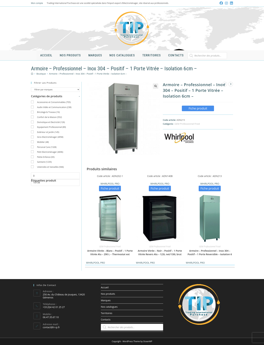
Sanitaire (44, 161)
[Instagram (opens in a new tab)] (226, 3)
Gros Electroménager (50, 137)
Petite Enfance (46, 157)
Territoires (106, 313)
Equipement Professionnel (51, 127)
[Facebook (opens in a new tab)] (221, 3)
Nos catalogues (109, 306)
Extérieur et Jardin (48, 132)
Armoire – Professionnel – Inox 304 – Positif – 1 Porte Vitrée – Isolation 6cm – (88, 73)
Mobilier (43, 142)
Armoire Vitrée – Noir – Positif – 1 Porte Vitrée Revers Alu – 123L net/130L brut (160, 252)
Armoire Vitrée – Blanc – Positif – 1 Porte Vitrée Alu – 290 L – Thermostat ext (110, 252)
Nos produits (108, 293)
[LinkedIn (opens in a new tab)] (231, 3)
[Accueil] (32, 73)
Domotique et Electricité (51, 122)
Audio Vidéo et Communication (54, 107)
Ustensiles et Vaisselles (50, 167)
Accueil (105, 287)
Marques (106, 300)
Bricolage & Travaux (48, 112)
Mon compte (37, 3)
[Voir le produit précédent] (224, 84)
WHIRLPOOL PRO (110, 183)
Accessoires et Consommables (54, 102)
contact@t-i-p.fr (51, 327)
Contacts (105, 319)
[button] (155, 86)
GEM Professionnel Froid (187, 123)
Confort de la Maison (49, 117)
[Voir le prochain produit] (230, 84)
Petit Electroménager (50, 152)
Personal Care (46, 147)
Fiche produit (198, 108)
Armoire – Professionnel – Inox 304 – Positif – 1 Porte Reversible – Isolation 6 (210, 252)
